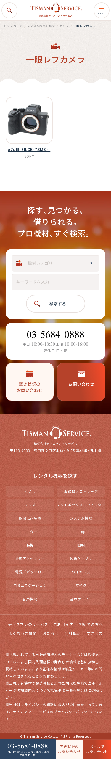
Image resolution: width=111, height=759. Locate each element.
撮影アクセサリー (30, 558)
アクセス (95, 633)
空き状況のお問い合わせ (30, 381)
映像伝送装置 (30, 517)
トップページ (13, 25)
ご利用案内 (63, 624)
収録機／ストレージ (81, 491)
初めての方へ (91, 624)
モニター (30, 531)
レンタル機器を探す (41, 25)
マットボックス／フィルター (81, 504)
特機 (30, 545)
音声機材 (30, 598)
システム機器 (81, 517)
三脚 (81, 531)
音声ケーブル (81, 598)
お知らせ (51, 633)
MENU (101, 10)
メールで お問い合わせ (97, 749)
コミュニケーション (30, 585)
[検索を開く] (9, 10)
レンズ (30, 504)
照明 (81, 545)
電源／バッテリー (30, 571)
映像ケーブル (81, 558)
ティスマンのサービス (28, 624)
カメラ (64, 25)
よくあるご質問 (23, 633)
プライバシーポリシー (72, 711)
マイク (81, 585)
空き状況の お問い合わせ (69, 749)
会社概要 (73, 633)
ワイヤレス (81, 571)
